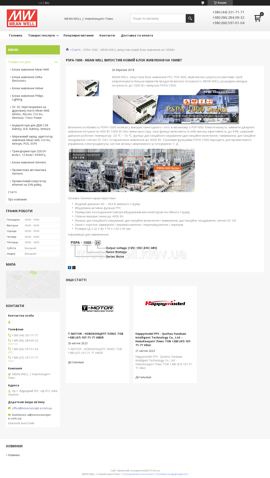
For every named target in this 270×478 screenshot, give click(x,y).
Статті (75, 50)
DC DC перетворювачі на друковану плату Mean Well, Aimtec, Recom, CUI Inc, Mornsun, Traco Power (31, 112)
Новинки (14, 455)
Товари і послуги (41, 35)
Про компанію (17, 199)
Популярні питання (78, 35)
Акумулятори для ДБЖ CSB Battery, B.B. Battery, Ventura (31, 127)
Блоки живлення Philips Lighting (27, 97)
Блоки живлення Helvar (27, 88)
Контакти (107, 35)
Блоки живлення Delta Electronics (27, 78)
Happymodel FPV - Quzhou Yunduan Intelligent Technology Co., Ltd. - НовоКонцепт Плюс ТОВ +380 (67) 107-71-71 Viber (163, 339)
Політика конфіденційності (172, 474)
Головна (15, 35)
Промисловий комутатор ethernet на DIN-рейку (29, 182)
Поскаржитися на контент (138, 474)
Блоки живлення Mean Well (30, 69)
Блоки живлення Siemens (29, 162)
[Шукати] (190, 18)
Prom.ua (155, 470)
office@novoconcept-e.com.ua (32, 408)
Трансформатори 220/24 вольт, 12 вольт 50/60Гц (29, 153)
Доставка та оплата (137, 35)
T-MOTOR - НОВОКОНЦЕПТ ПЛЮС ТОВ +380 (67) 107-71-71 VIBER (95, 335)
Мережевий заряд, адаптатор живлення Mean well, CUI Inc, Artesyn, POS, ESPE (32, 139)
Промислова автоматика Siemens (29, 171)
